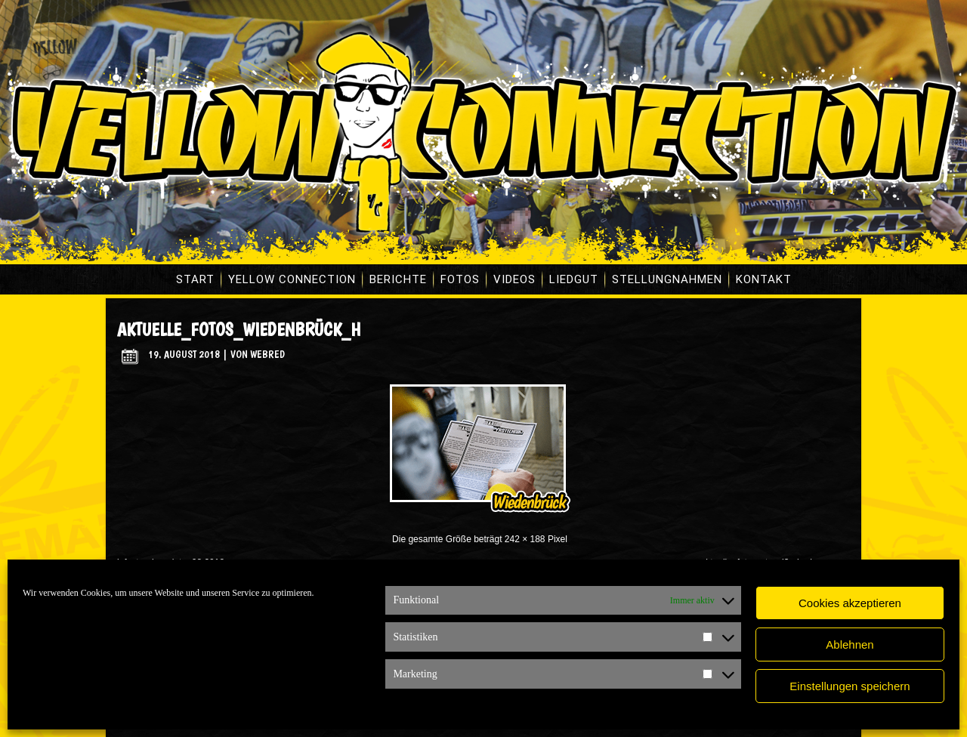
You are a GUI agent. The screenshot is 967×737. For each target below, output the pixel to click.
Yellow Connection (292, 279)
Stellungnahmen (667, 279)
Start (195, 279)
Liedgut (573, 279)
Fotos (460, 279)
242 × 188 (525, 539)
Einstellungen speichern (849, 686)
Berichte (398, 279)
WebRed (267, 354)
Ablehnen (849, 644)
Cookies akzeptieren (850, 603)
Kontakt (764, 279)
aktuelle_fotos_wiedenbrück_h (238, 330)
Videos (514, 279)
